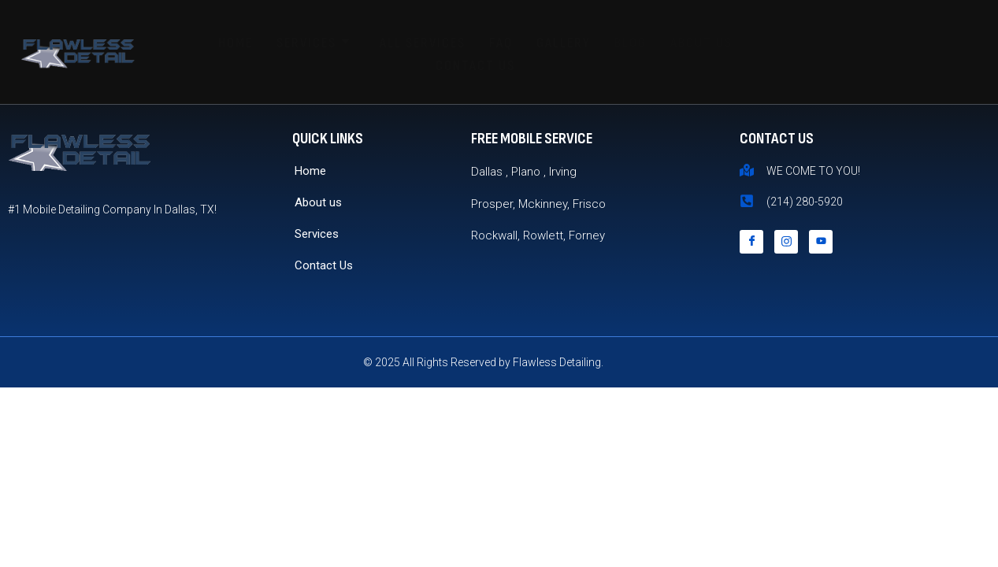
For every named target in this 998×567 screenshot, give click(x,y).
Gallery (563, 43)
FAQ (501, 43)
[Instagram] (786, 242)
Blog (630, 43)
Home (235, 43)
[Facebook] (751, 242)
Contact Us (475, 65)
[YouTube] (821, 242)
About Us (701, 43)
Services (313, 43)
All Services (423, 43)
